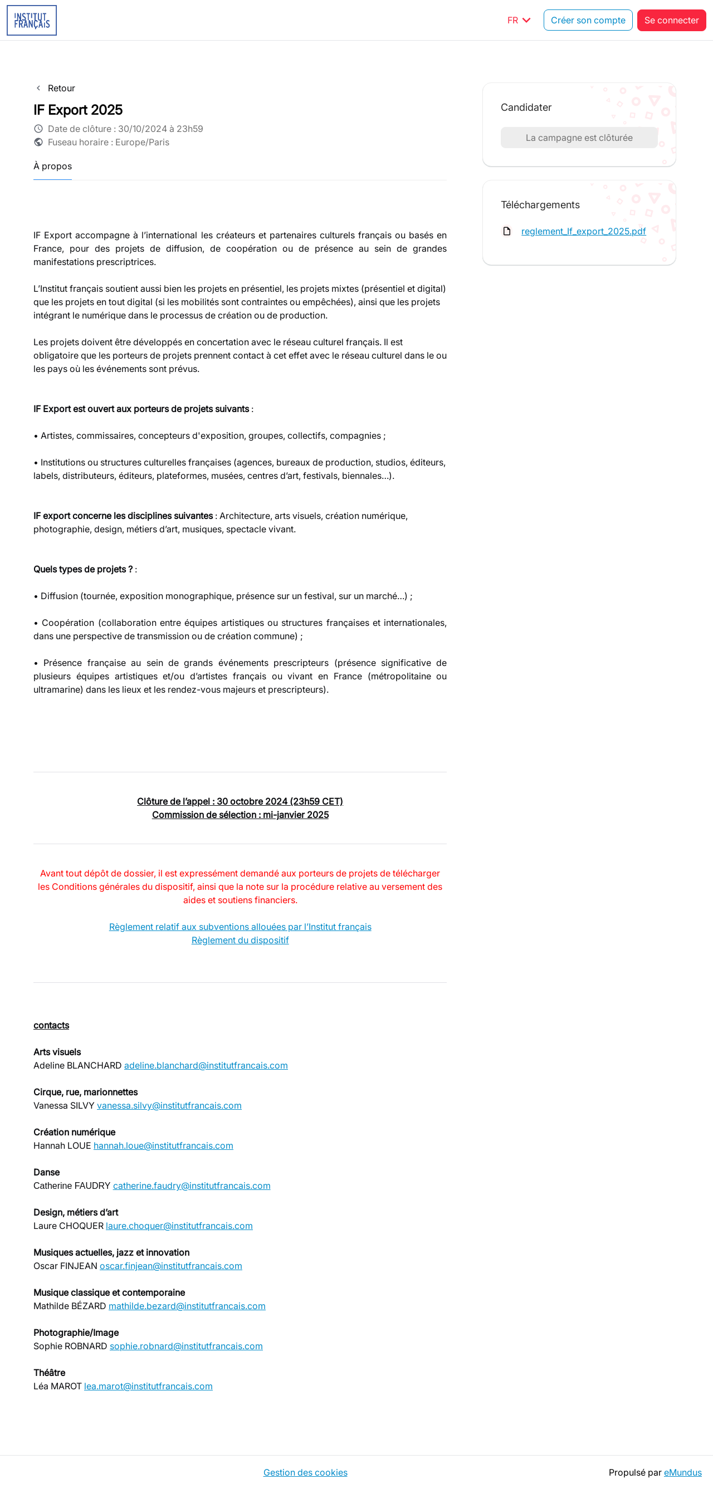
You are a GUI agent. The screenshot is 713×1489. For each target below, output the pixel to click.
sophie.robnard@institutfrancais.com (186, 1345)
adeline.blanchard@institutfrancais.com (206, 1065)
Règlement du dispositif (240, 940)
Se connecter (671, 20)
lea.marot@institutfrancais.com (148, 1386)
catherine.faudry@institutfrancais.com (192, 1185)
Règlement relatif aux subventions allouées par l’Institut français (240, 926)
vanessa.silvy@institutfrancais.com (169, 1105)
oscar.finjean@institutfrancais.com (171, 1265)
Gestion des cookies (305, 1472)
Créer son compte (588, 20)
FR (521, 20)
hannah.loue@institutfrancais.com (163, 1145)
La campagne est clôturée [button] (579, 137)
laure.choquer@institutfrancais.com (179, 1225)
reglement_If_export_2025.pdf (583, 231)
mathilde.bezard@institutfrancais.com (187, 1305)
